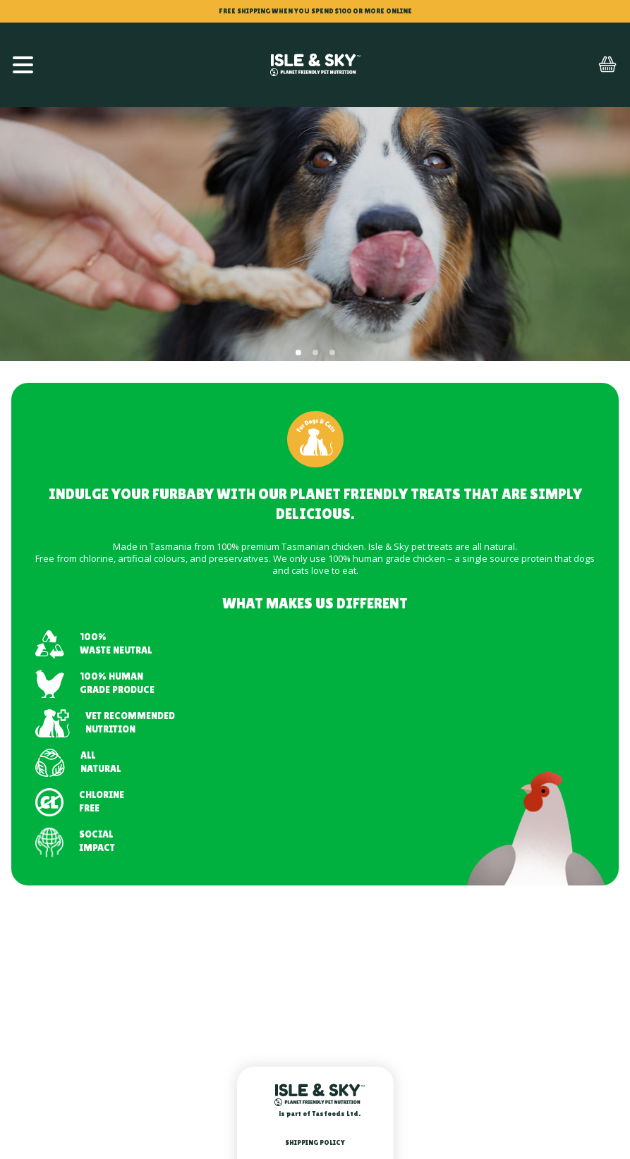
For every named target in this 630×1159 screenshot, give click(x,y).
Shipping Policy (315, 1142)
